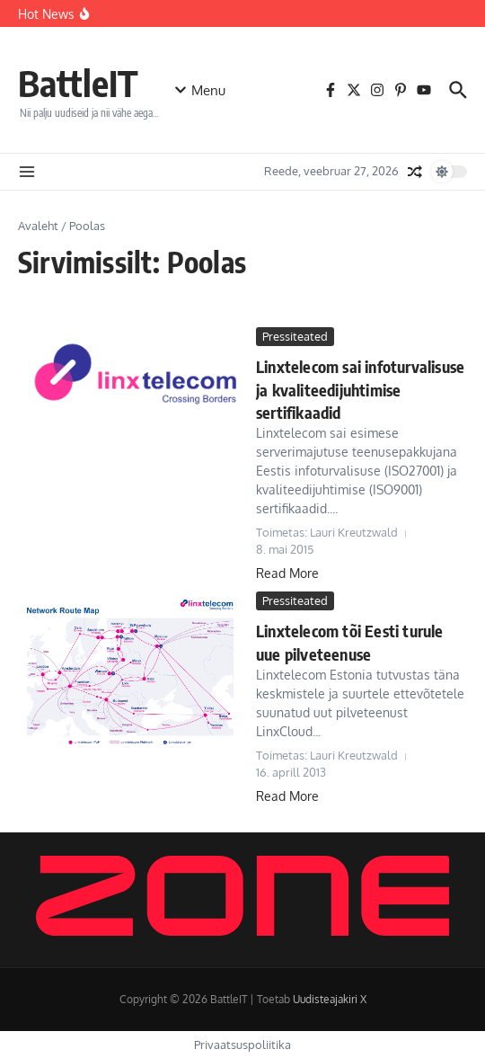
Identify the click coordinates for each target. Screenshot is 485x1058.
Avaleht (38, 225)
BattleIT (78, 82)
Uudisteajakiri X (329, 999)
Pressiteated (295, 336)
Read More (287, 573)
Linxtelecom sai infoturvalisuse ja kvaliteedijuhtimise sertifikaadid (360, 389)
